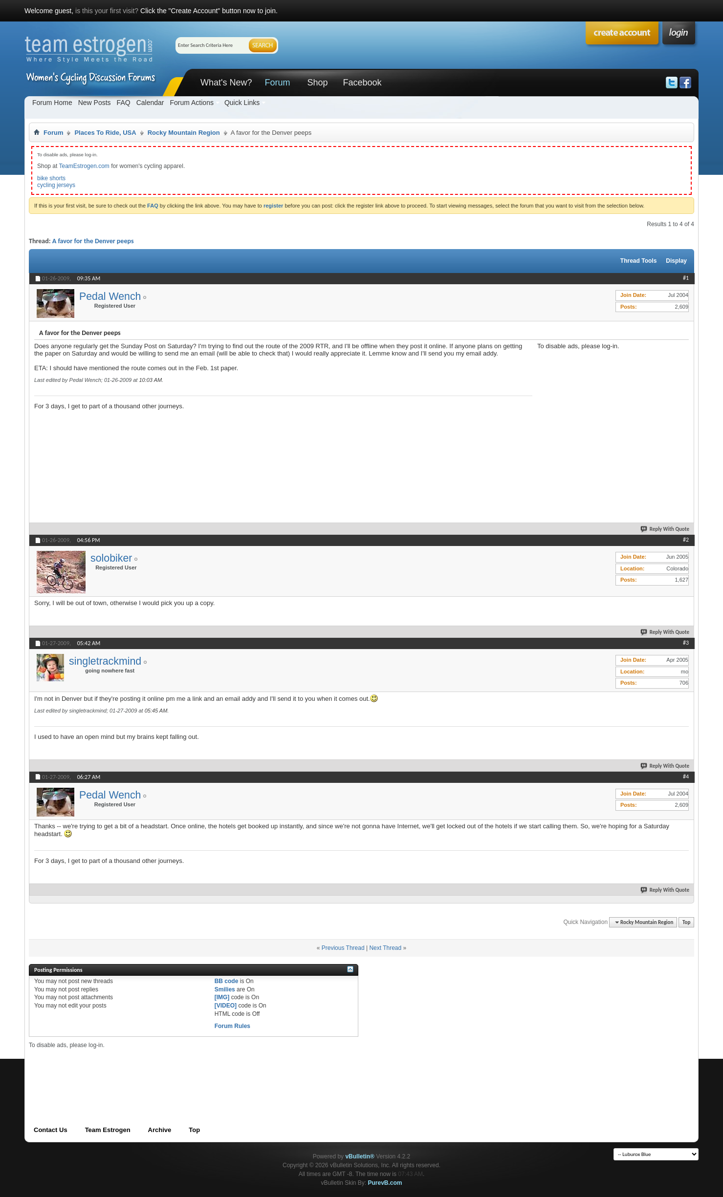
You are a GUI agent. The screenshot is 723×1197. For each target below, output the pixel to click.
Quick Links (242, 102)
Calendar (150, 102)
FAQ (124, 102)
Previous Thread (343, 948)
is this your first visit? (106, 11)
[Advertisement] (610, 411)
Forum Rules (232, 1026)
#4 (686, 776)
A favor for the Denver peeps (93, 241)
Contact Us (50, 1130)
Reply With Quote (665, 529)
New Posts (94, 102)
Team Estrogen (108, 1130)
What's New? (226, 82)
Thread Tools (638, 260)
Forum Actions (191, 102)
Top (686, 922)
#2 (686, 539)
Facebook (362, 82)
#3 (686, 642)
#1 (686, 277)
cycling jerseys (56, 185)
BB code (227, 981)
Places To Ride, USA (105, 132)
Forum (277, 82)
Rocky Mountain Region (184, 132)
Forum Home (52, 102)
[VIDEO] (226, 1005)
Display (676, 260)
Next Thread (385, 948)
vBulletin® (359, 1156)
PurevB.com (385, 1182)
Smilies (225, 989)
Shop (317, 82)
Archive (160, 1130)
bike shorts (51, 178)
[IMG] (222, 997)
